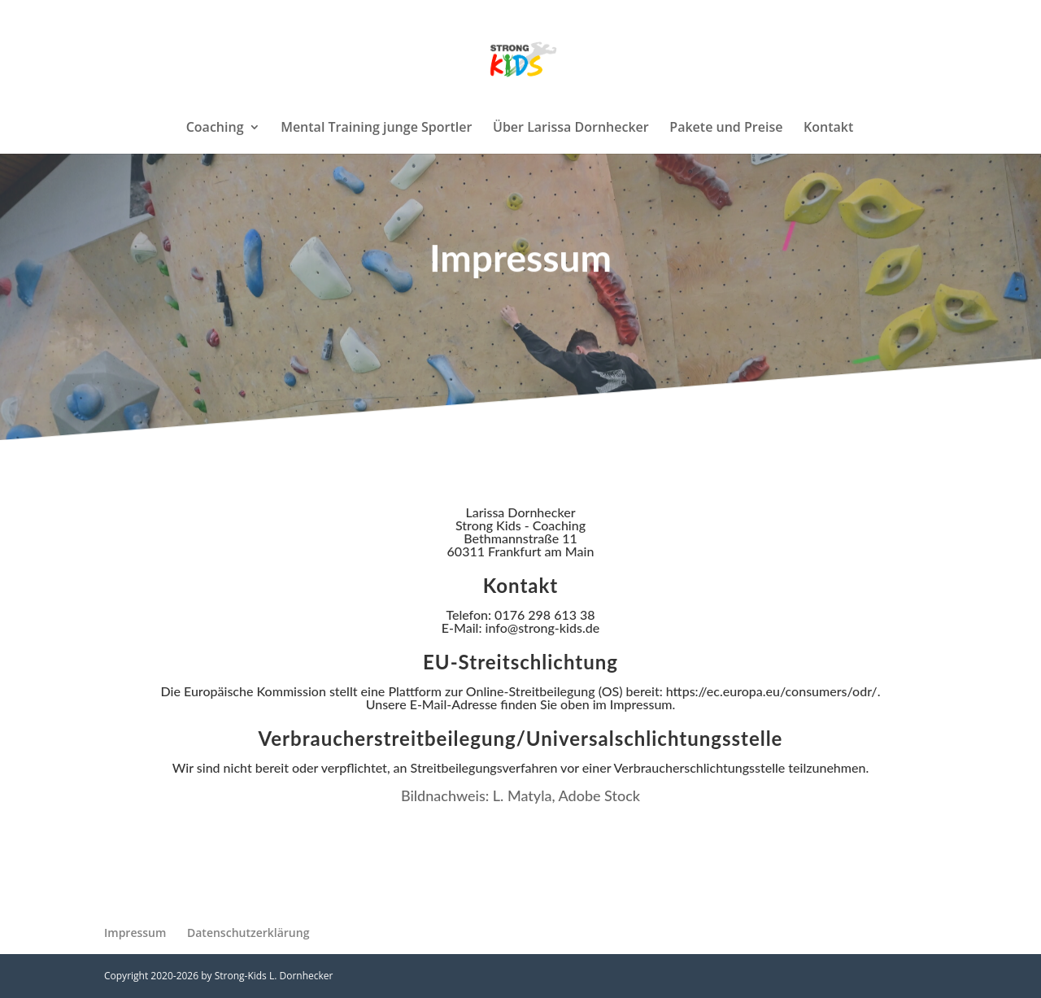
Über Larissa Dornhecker (571, 128)
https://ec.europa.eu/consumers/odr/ (772, 691)
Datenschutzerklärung (248, 932)
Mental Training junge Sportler (376, 128)
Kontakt (828, 128)
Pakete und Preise (725, 128)
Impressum (135, 932)
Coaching (215, 128)
